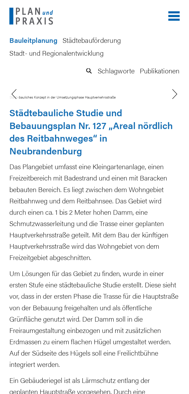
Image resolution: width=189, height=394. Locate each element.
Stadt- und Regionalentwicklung (56, 53)
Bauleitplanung (33, 40)
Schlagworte (116, 70)
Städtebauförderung (92, 40)
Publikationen (159, 70)
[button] (89, 70)
